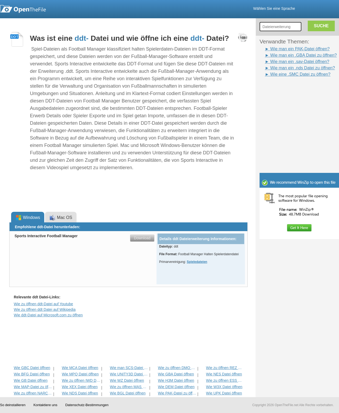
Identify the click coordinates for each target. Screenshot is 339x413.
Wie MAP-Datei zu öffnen (33, 387)
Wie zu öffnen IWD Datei (81, 380)
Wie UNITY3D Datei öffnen (129, 374)
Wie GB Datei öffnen (30, 380)
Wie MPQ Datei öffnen (80, 374)
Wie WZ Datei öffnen (127, 380)
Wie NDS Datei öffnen (80, 393)
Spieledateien (197, 262)
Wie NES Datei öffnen (224, 374)
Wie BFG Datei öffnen (32, 374)
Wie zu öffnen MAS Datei (129, 387)
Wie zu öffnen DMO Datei (177, 368)
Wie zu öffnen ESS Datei (225, 380)
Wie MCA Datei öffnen (80, 368)
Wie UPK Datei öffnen (224, 393)
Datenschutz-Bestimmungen (86, 405)
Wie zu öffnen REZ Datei (225, 368)
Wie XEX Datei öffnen (79, 387)
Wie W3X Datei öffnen (224, 387)
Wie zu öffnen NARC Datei (33, 393)
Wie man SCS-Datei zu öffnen (129, 368)
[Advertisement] (291, 89)
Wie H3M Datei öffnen (176, 380)
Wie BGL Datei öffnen (128, 393)
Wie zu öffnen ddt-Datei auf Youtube (43, 304)
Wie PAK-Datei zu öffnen (177, 393)
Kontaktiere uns (45, 405)
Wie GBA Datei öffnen (176, 374)
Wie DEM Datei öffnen (176, 387)
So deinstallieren (12, 405)
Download (142, 238)
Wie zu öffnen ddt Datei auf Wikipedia (44, 309)
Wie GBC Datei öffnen (32, 368)
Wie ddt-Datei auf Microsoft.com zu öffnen (48, 315)
